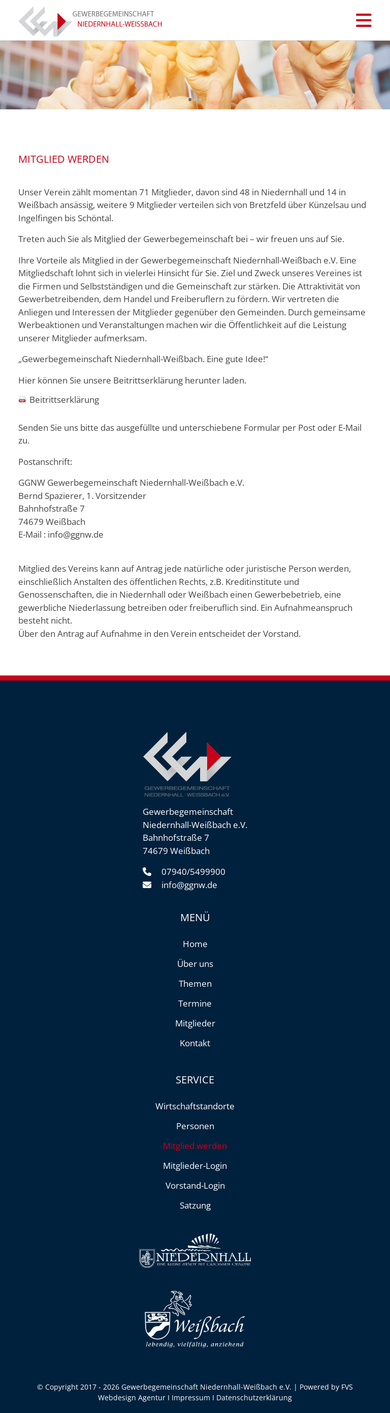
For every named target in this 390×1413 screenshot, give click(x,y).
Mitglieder (195, 1023)
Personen (195, 1126)
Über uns (195, 963)
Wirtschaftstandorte (195, 1106)
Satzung (195, 1205)
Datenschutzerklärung (254, 1397)
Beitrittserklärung (64, 399)
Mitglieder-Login (195, 1165)
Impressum (191, 1397)
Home (195, 944)
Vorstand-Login (195, 1185)
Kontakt (195, 1043)
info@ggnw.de (76, 534)
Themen (195, 983)
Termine (195, 1003)
